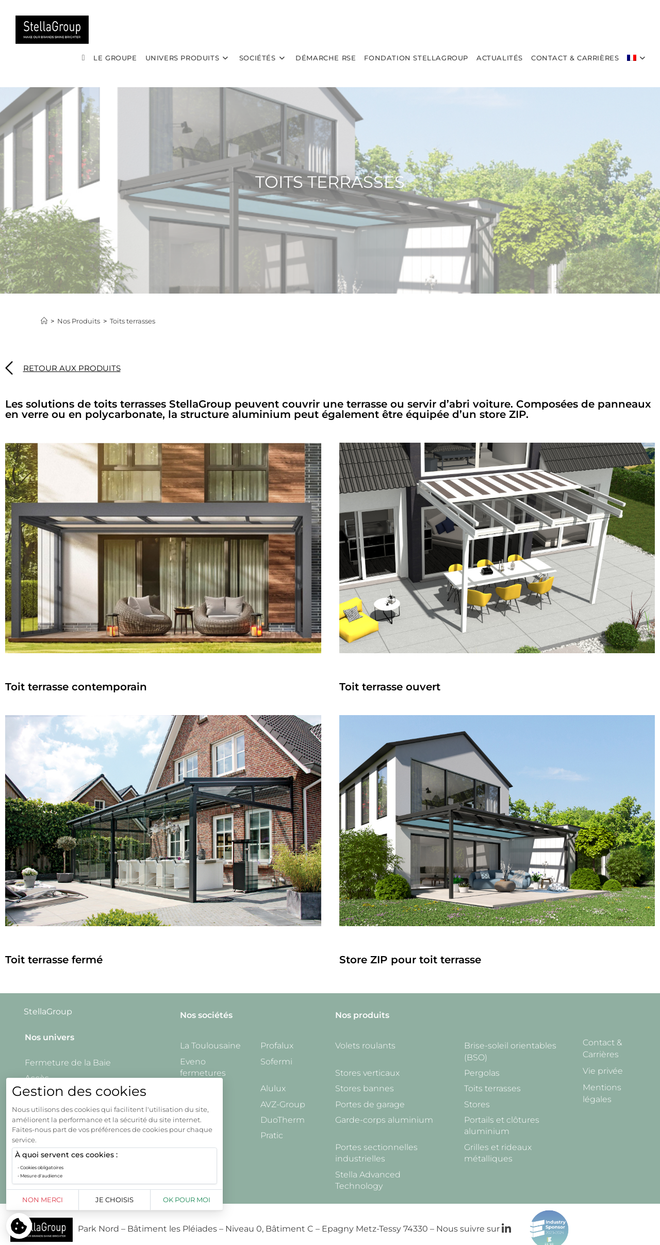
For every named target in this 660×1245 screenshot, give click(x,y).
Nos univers (49, 1037)
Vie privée (603, 1071)
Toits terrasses (132, 321)
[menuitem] (637, 58)
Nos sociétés (206, 1015)
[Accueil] (44, 321)
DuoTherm (282, 1120)
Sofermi (276, 1061)
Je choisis (114, 1199)
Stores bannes (364, 1088)
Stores (477, 1104)
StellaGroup (48, 1011)
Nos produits (362, 1015)
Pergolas (482, 1073)
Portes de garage (370, 1104)
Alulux (273, 1088)
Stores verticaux (367, 1073)
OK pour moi (186, 1199)
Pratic (271, 1135)
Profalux (276, 1045)
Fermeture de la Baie (68, 1063)
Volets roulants (365, 1045)
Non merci (42, 1199)
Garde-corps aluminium (384, 1120)
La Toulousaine (210, 1045)
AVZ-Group (282, 1104)
